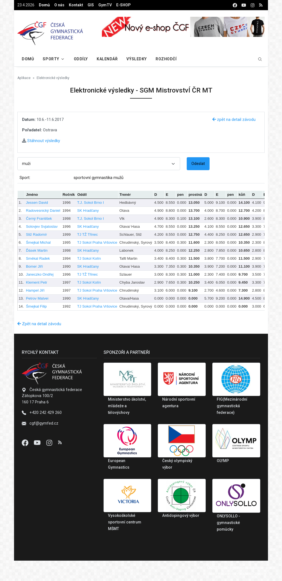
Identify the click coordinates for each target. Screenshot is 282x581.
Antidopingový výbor (180, 515)
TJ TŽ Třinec (87, 234)
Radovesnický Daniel (43, 210)
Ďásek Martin (37, 250)
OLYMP (223, 460)
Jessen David (37, 202)
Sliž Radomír (36, 234)
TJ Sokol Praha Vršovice (97, 242)
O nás (59, 5)
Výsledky (136, 59)
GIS (91, 5)
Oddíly (81, 59)
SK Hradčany (88, 210)
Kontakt (76, 5)
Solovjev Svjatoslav (42, 226)
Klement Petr (36, 282)
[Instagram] (50, 442)
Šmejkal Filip (36, 306)
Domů (44, 5)
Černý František (39, 218)
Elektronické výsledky (53, 78)
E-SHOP (123, 5)
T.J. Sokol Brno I (90, 202)
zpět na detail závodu (234, 119)
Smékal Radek (38, 258)
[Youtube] (38, 442)
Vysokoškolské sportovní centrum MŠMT (124, 522)
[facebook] (235, 5)
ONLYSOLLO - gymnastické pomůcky (228, 522)
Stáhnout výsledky (41, 140)
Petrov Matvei (37, 298)
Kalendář (107, 59)
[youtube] (243, 5)
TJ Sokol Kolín (89, 258)
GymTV (105, 5)
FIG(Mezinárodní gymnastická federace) (232, 406)
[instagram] (252, 5)
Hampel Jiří (35, 290)
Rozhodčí (166, 59)
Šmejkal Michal (38, 242)
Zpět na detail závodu (39, 323)
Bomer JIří (34, 266)
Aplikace (24, 78)
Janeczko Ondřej (39, 274)
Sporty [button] (51, 59)
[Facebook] (25, 442)
